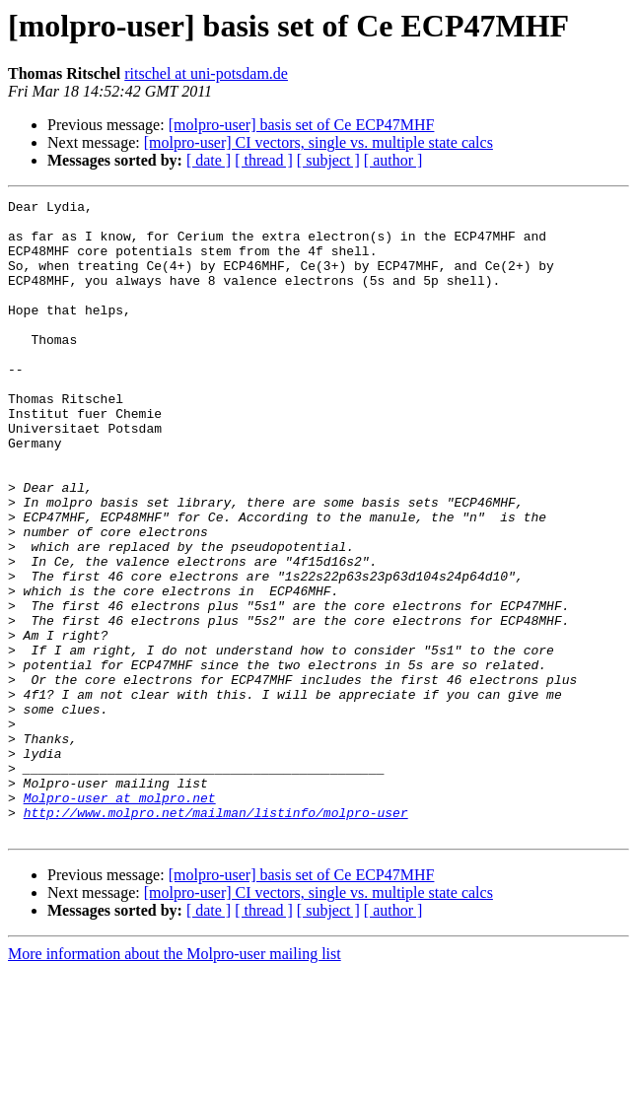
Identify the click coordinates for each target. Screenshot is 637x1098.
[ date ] (208, 160)
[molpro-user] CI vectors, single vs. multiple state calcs (318, 142)
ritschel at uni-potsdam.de (206, 73)
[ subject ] (328, 160)
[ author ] (393, 160)
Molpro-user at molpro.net (120, 918)
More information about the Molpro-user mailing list (174, 1080)
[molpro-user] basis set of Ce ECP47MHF (302, 124)
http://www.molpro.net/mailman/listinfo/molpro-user (216, 936)
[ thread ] (264, 160)
